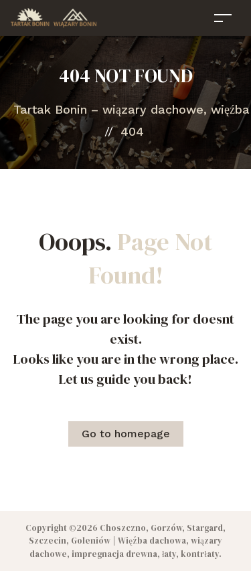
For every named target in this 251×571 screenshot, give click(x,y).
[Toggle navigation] (222, 17)
